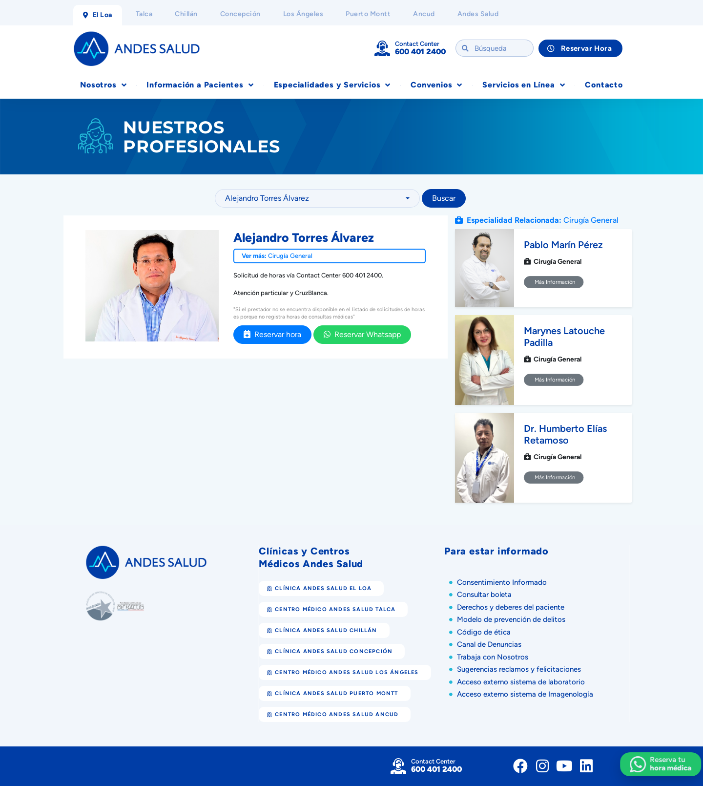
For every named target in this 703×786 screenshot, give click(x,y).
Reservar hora (272, 334)
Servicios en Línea (523, 85)
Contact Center (417, 43)
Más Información (554, 281)
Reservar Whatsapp (362, 334)
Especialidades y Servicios (332, 85)
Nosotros (103, 85)
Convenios (436, 85)
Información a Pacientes (199, 85)
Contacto (603, 84)
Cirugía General (290, 255)
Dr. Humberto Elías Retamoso (565, 434)
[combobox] (317, 198)
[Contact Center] (382, 48)
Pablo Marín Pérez (563, 245)
